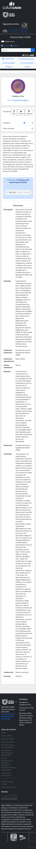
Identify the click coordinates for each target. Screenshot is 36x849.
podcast (29, 112)
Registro (16, 45)
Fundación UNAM (7, 739)
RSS (14, 112)
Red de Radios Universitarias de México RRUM (7, 752)
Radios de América (7, 742)
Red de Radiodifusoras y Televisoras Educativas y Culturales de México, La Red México (9, 764)
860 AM (23, 31)
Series (27, 67)
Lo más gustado (27, 63)
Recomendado (9, 63)
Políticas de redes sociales (7, 783)
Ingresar (6, 45)
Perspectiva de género (20, 100)
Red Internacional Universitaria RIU (7, 746)
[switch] (2, 41)
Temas (9, 67)
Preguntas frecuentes (9, 787)
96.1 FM (13, 31)
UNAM (3, 733)
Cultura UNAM (6, 736)
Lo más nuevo (8, 59)
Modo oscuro (10, 41)
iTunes (21, 113)
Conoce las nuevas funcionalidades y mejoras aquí (7, 716)
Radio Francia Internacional (6, 774)
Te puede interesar (26, 59)
